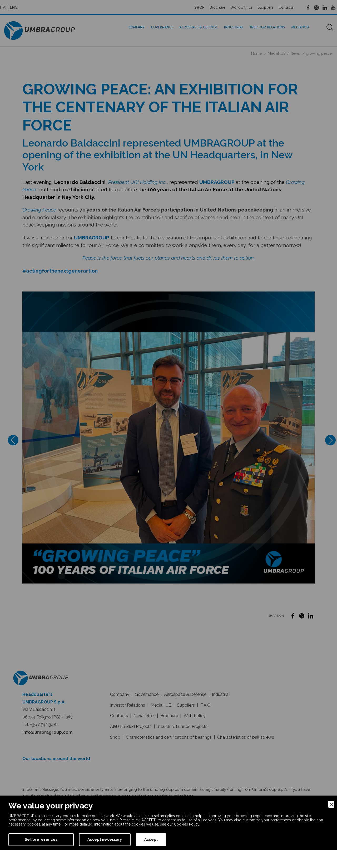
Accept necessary (104, 839)
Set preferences (41, 839)
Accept (151, 839)
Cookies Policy (186, 824)
